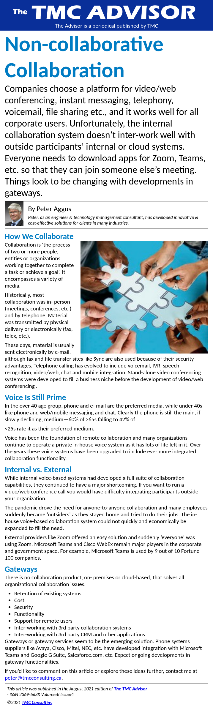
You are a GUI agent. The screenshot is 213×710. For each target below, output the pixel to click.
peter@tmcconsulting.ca (33, 677)
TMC (152, 25)
